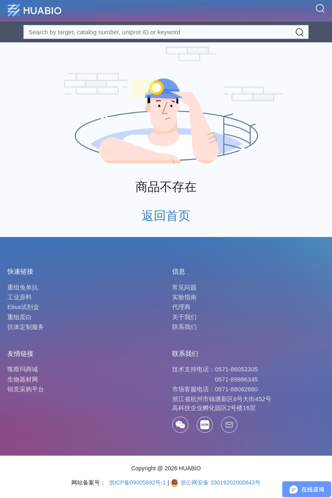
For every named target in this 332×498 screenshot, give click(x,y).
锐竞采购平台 (25, 389)
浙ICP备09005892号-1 (136, 482)
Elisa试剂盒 (23, 306)
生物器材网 (22, 379)
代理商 (181, 306)
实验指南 (184, 297)
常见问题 (184, 287)
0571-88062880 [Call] (236, 389)
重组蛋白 (19, 317)
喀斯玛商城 (22, 369)
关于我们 (184, 317)
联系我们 (184, 326)
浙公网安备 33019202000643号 (215, 482)
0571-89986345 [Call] (236, 379)
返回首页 (166, 215)
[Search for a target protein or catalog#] (166, 32)
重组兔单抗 (22, 287)
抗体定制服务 (25, 326)
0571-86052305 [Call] (236, 369)
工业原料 (19, 297)
